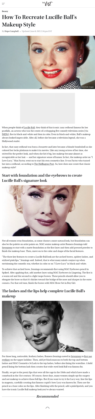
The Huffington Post (44, 164)
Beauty (5, 11)
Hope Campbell (12, 31)
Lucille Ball (29, 127)
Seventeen (7, 247)
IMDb (5, 134)
